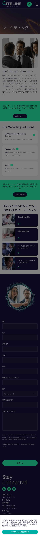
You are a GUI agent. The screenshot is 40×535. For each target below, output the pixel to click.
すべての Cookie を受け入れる (20, 532)
